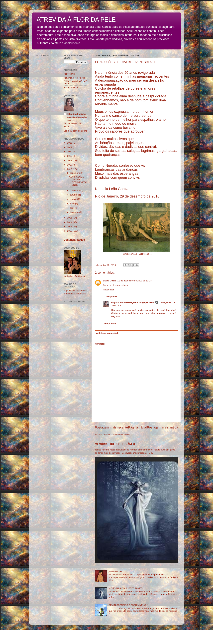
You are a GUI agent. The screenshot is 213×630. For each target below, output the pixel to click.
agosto (73, 199)
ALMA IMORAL (116, 571)
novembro (75, 190)
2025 (70, 143)
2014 (70, 222)
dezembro (75, 173)
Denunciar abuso (74, 239)
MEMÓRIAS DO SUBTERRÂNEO (115, 444)
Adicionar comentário (107, 333)
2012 (70, 231)
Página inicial (137, 427)
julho (72, 203)
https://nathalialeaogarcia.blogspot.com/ (132, 302)
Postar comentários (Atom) (117, 434)
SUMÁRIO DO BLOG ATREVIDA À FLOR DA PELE (75, 81)
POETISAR (69, 74)
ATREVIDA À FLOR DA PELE (76, 19)
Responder (108, 289)
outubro (74, 195)
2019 (70, 156)
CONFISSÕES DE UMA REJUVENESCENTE (78, 181)
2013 (70, 226)
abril (72, 208)
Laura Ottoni (109, 280)
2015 (70, 217)
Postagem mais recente (111, 427)
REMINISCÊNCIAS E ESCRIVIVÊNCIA (128, 605)
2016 (70, 169)
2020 (70, 151)
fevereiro (74, 212)
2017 (70, 165)
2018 (70, 160)
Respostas (111, 296)
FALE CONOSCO (73, 87)
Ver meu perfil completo (75, 131)
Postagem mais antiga (162, 427)
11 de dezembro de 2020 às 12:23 (134, 280)
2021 (70, 147)
